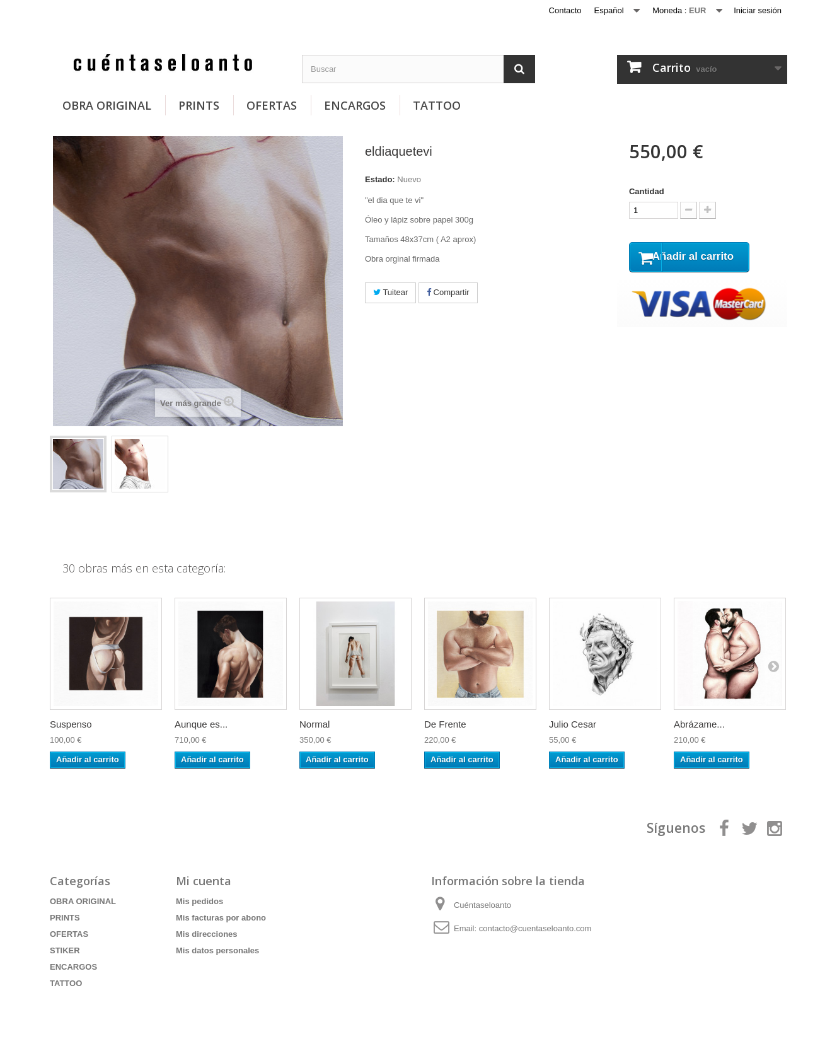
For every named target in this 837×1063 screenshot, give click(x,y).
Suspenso (71, 724)
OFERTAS (271, 105)
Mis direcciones (207, 934)
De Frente (445, 724)
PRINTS (198, 105)
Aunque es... (201, 724)
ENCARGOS (355, 105)
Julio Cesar (572, 724)
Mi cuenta (203, 880)
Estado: (380, 179)
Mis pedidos (199, 901)
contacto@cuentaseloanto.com (535, 928)
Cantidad (646, 191)
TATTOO (437, 105)
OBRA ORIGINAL (106, 105)
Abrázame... (699, 724)
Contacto (565, 10)
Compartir (448, 292)
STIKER (65, 950)
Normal (314, 724)
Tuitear (390, 292)
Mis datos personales (217, 950)
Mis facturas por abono (221, 917)
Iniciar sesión (758, 10)
